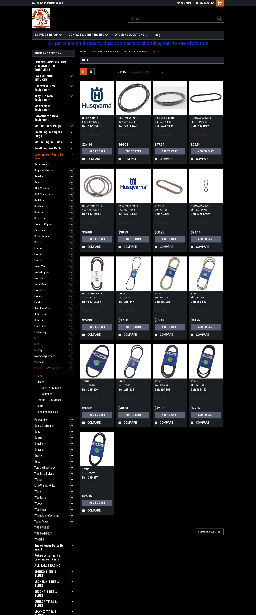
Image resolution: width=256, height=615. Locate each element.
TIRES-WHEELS (43, 533)
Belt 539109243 (127, 126)
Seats (40, 406)
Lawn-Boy (40, 332)
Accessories (41, 164)
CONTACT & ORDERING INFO (88, 35)
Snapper (39, 449)
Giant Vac (40, 266)
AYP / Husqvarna (44, 194)
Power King (41, 419)
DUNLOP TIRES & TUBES (45, 603)
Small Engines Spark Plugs (48, 134)
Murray (38, 350)
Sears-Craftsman (44, 425)
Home (83, 51)
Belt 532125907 (91, 301)
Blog (157, 35)
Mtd (36, 344)
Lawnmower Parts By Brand (48, 156)
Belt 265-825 (126, 389)
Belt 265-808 (162, 389)
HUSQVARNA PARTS (92, 118)
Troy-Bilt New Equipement (43, 98)
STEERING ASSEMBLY (49, 388)
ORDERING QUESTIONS (131, 35)
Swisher (39, 176)
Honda (38, 296)
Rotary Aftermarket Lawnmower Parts (47, 557)
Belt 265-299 (90, 389)
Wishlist (184, 3)
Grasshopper (41, 272)
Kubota (38, 320)
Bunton (38, 212)
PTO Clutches (44, 394)
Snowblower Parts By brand (48, 547)
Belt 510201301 (200, 126)
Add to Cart (97, 151)
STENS (121, 293)
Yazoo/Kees (41, 521)
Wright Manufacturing (46, 515)
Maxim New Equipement (42, 108)
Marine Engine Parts (48, 142)
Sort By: (122, 71)
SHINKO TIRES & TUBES (45, 573)
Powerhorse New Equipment (46, 118)
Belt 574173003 (164, 126)
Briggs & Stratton (44, 170)
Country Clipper (43, 224)
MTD (37, 338)
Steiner (38, 455)
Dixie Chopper (42, 236)
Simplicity (40, 443)
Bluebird (39, 206)
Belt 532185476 (91, 126)
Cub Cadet (40, 230)
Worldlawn (40, 509)
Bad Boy (39, 200)
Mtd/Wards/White (44, 485)
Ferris (37, 260)
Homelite (39, 290)
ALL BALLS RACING (47, 565)
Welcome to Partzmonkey (47, 3)
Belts (40, 376)
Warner (38, 491)
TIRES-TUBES (42, 527)
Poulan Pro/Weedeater (47, 368)
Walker (38, 479)
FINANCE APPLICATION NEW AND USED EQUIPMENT (50, 66)
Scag (37, 431)
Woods (38, 503)
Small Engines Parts (48, 148)
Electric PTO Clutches (49, 400)
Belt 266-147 (126, 301)
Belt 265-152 (198, 389)
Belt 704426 (162, 214)
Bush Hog (40, 218)
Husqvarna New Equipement (44, 88)
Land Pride (40, 326)
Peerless (39, 362)
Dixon (37, 242)
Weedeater (40, 497)
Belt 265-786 (162, 301)
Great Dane (40, 284)
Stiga (37, 461)
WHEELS (39, 539)
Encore (38, 248)
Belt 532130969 (200, 214)
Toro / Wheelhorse (45, 467)
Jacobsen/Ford (43, 308)
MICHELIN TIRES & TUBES (46, 583)
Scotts (38, 437)
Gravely (38, 278)
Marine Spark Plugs (47, 126)
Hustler (38, 302)
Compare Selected (209, 531)
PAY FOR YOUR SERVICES (44, 78)
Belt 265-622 (198, 301)
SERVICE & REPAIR (48, 35)
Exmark (38, 254)
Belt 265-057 (90, 477)
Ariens (38, 182)
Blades (40, 382)
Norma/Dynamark (44, 356)
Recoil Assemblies (47, 412)
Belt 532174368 (127, 214)
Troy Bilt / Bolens (44, 473)
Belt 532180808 (91, 214)
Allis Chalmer (42, 188)
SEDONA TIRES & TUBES (45, 593)
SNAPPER (159, 205)
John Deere (40, 314)
